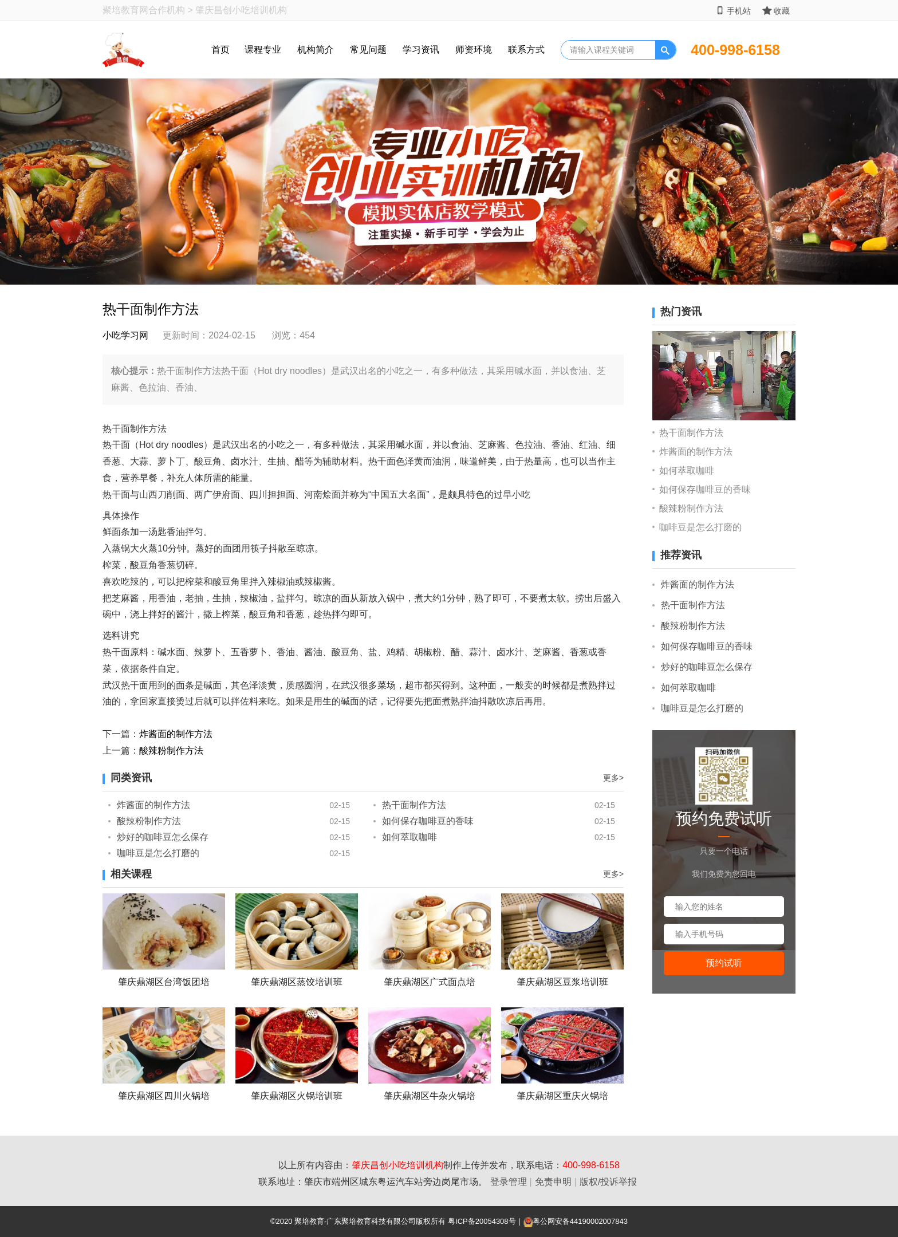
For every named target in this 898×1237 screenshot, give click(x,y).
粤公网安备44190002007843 (580, 1221)
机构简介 (315, 49)
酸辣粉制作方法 (171, 750)
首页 (220, 49)
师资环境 (473, 49)
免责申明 (553, 1182)
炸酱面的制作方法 (175, 734)
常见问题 (368, 49)
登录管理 (508, 1182)
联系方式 (526, 49)
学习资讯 (421, 49)
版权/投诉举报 (608, 1182)
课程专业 (263, 49)
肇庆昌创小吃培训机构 (397, 1165)
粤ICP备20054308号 (482, 1221)
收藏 (776, 10)
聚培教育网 (125, 10)
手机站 (733, 10)
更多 (613, 777)
